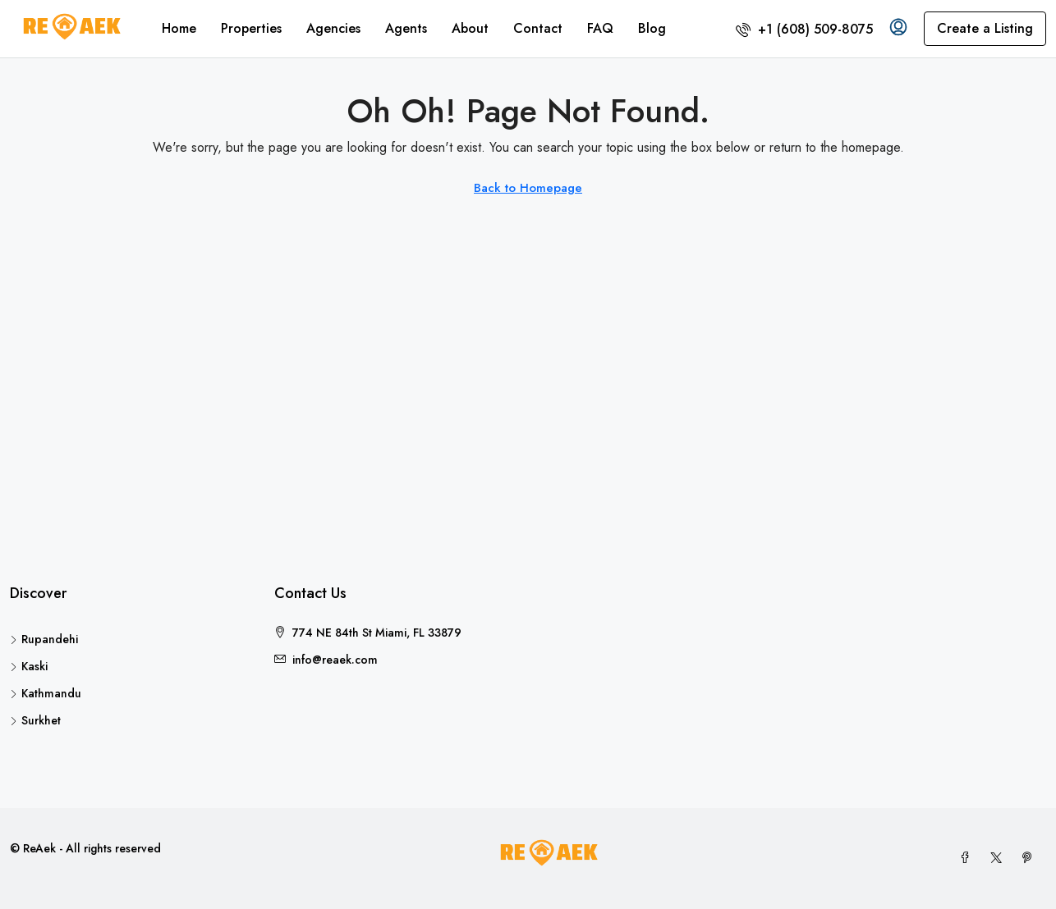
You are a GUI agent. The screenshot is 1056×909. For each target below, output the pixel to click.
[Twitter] (999, 858)
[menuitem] (804, 29)
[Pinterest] (1031, 858)
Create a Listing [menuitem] (985, 28)
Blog (652, 28)
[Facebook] (968, 858)
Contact (537, 28)
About (470, 28)
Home (179, 28)
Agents (406, 28)
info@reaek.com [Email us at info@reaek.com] (335, 659)
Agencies (333, 28)
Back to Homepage (528, 188)
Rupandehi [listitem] (44, 639)
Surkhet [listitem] (35, 720)
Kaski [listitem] (29, 666)
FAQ (600, 28)
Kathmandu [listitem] (45, 693)
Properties (251, 28)
